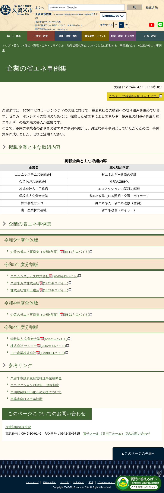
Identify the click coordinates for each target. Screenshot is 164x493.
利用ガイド (78, 482)
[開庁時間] (40, 29)
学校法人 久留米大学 (40, 339)
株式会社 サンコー (39, 346)
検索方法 (152, 7)
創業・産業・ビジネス (122, 36)
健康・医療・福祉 (68, 36)
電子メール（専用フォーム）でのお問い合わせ (116, 433)
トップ (6, 45)
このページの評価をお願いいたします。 (135, 96)
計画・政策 (150, 36)
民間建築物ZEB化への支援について (36, 392)
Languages (113, 15)
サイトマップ (32, 482)
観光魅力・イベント (95, 36)
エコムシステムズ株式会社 (45, 276)
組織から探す (49, 482)
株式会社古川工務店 (40, 290)
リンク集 (64, 482)
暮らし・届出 (14, 36)
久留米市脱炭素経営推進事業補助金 (36, 378)
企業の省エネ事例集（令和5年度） (51, 251)
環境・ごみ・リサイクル (48, 45)
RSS (90, 482)
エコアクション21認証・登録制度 (34, 385)
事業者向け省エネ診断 (26, 399)
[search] (86, 7)
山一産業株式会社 (39, 353)
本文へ (39, 7)
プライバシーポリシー (108, 482)
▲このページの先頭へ (138, 453)
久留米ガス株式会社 (40, 283)
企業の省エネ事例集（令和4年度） (51, 314)
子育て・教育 (41, 36)
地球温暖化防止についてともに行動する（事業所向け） (101, 45)
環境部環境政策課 (18, 427)
